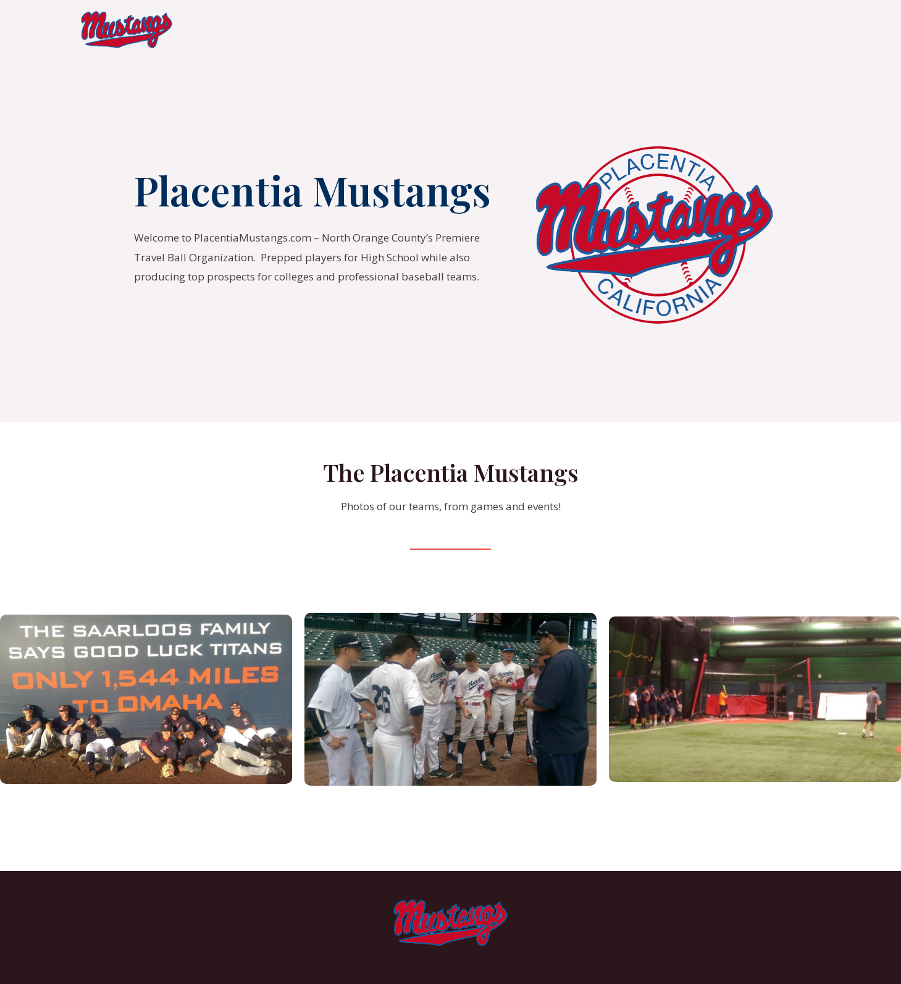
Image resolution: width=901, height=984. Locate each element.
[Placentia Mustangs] (126, 29)
